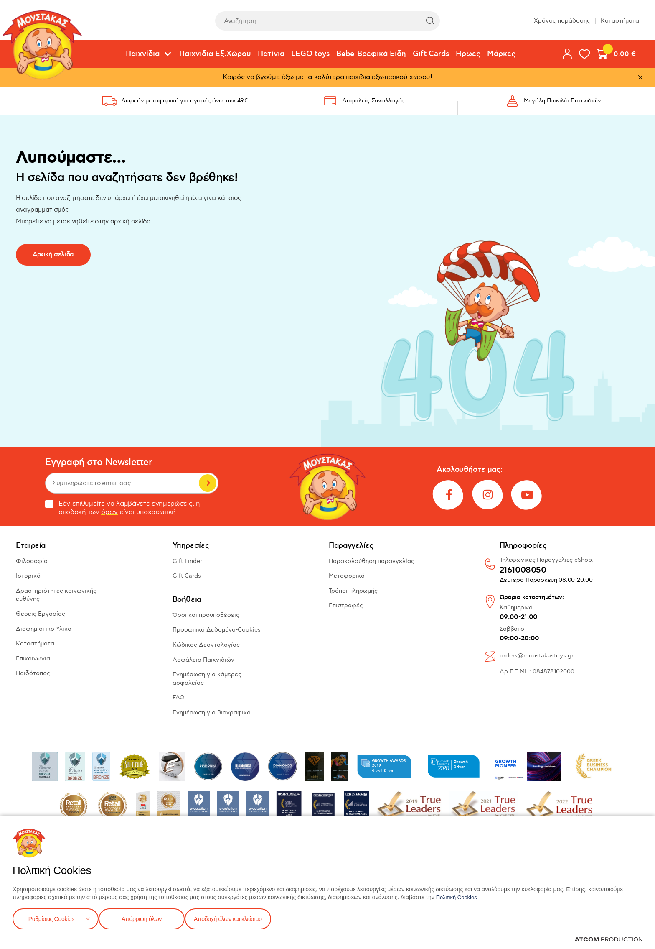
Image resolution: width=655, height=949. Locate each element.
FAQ (179, 697)
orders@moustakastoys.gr (537, 655)
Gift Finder (187, 561)
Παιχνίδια (143, 54)
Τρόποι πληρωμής (353, 590)
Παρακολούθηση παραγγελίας (371, 561)
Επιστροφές (346, 605)
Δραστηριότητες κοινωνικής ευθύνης (56, 595)
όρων (109, 512)
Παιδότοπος (33, 673)
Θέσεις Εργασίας (40, 613)
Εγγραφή (207, 483)
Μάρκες (501, 54)
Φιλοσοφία (32, 561)
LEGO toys (310, 54)
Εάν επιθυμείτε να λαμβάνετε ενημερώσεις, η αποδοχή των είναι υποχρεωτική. (122, 508)
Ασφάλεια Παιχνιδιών (203, 659)
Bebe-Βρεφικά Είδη (371, 54)
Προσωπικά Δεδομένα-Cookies (217, 629)
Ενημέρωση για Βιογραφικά (212, 712)
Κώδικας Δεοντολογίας (206, 644)
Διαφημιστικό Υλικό (43, 628)
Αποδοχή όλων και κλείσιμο (241, 917)
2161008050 (523, 570)
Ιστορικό (28, 575)
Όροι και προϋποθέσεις (206, 615)
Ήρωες (468, 54)
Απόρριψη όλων (146, 917)
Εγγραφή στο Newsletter (98, 462)
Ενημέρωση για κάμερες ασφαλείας (207, 678)
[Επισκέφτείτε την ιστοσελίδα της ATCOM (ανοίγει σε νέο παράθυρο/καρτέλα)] (608, 939)
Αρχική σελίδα (53, 254)
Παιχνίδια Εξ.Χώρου (215, 54)
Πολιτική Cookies (458, 895)
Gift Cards (431, 54)
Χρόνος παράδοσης (562, 20)
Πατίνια (271, 54)
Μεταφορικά (347, 575)
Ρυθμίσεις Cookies (51, 917)
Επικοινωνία (33, 658)
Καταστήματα (620, 20)
